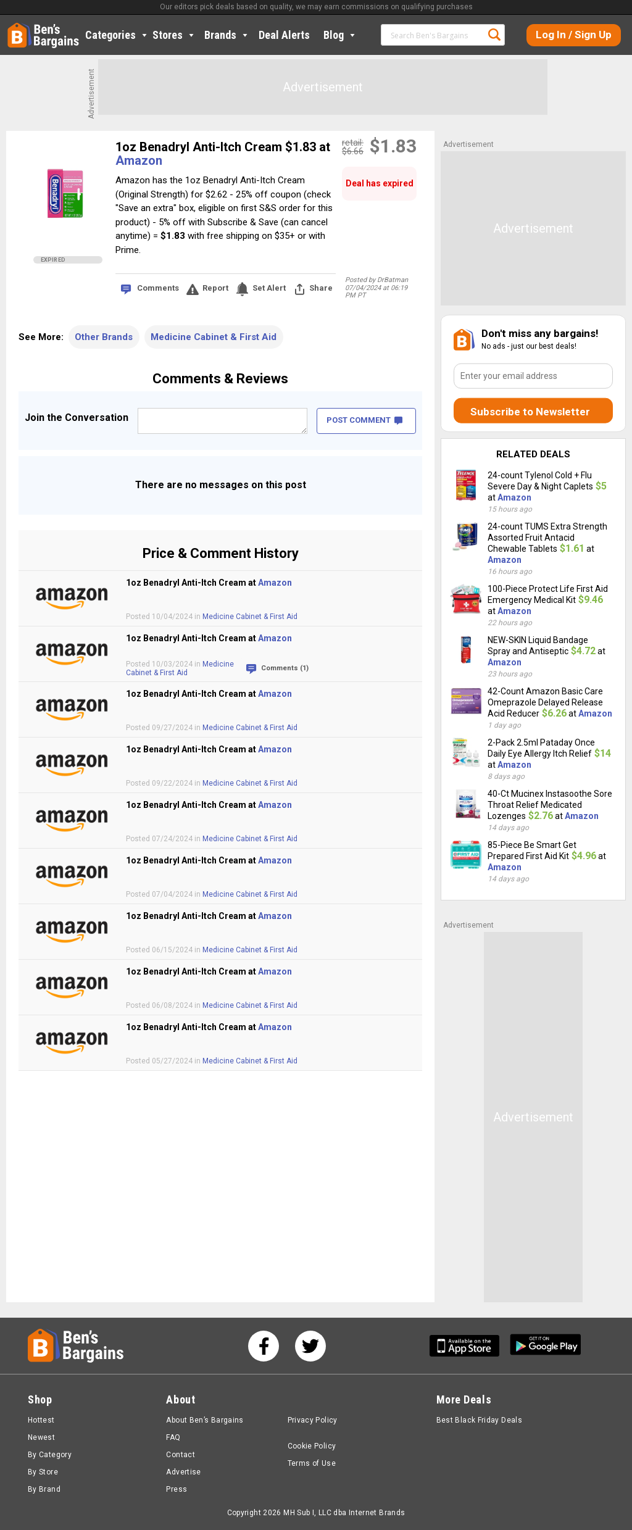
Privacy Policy (313, 1420)
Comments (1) (285, 668)
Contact (180, 1454)
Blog (340, 35)
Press (176, 1489)
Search (494, 34)
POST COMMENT (364, 420)
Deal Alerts (284, 35)
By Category (50, 1454)
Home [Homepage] (17, 28)
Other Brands (104, 337)
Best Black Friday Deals (479, 1420)
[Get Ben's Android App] (546, 1346)
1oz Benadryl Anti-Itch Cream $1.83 (217, 146)
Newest (41, 1437)
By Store (43, 1472)
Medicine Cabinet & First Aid (213, 337)
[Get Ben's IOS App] (469, 1346)
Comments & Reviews (220, 378)
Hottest (41, 1420)
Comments (158, 288)
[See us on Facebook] (263, 1346)
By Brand (44, 1489)
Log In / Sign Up (574, 34)
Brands (227, 35)
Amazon (138, 160)
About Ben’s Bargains (204, 1420)
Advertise (183, 1472)
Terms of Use (312, 1463)
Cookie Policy (312, 1446)
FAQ (173, 1437)
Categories (117, 35)
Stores (174, 35)
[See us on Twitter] (310, 1346)
